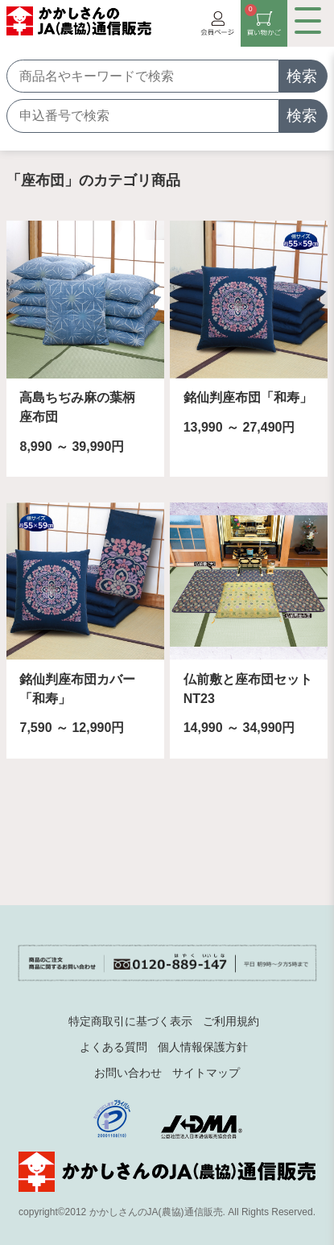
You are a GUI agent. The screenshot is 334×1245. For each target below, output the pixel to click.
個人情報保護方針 (203, 1046)
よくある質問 (113, 1046)
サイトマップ (206, 1072)
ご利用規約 (231, 1021)
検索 (302, 76)
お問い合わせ (128, 1072)
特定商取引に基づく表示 (130, 1021)
